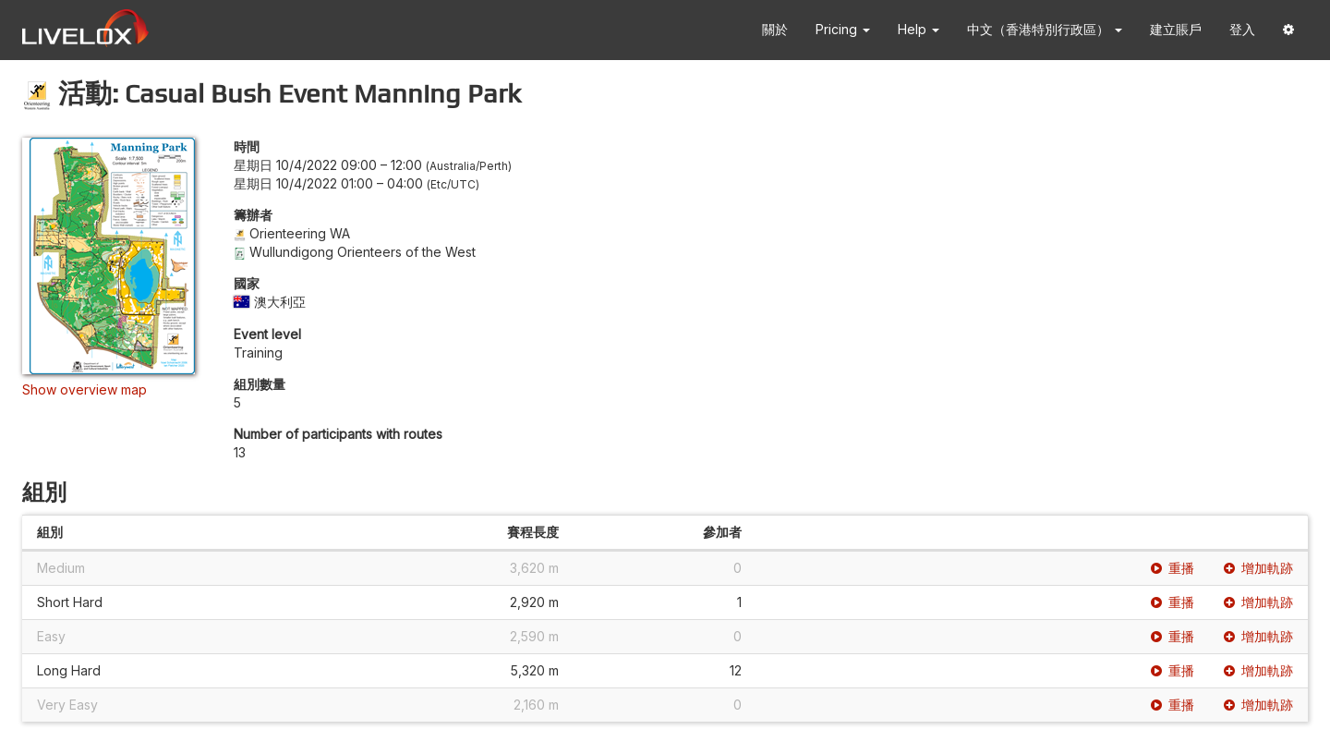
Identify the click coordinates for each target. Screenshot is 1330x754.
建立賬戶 (1176, 29)
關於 (775, 29)
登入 (1242, 29)
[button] (1288, 30)
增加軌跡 (1258, 568)
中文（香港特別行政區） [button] (1044, 29)
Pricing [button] (843, 29)
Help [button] (918, 29)
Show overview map (84, 389)
